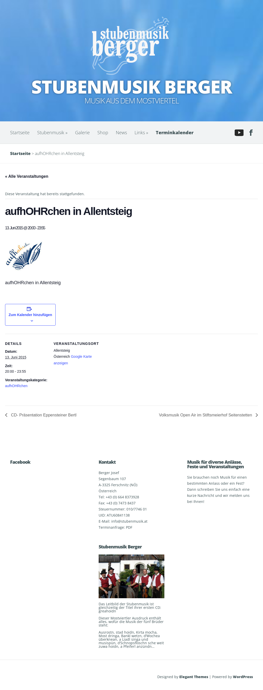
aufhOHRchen (16, 386)
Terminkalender (174, 132)
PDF (129, 527)
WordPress (243, 676)
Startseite (20, 132)
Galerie (82, 132)
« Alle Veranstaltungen (26, 176)
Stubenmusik (52, 132)
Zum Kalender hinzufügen (30, 315)
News (121, 132)
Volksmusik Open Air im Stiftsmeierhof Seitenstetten (206, 415)
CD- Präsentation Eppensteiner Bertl (43, 415)
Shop (102, 132)
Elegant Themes (193, 676)
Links (141, 132)
